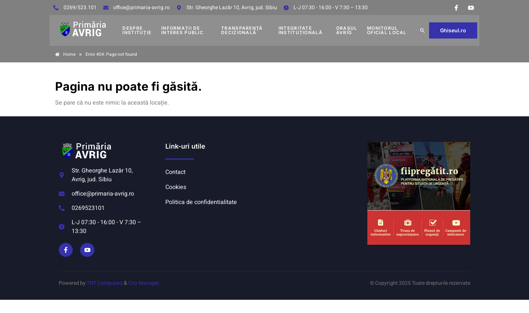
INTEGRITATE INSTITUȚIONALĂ (300, 30)
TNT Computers (105, 283)
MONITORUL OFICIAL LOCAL (387, 30)
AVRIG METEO (314, 169)
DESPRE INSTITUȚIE (136, 30)
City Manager (143, 283)
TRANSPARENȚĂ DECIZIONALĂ (242, 30)
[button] (422, 30)
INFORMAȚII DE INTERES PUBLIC (182, 30)
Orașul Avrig (346, 30)
